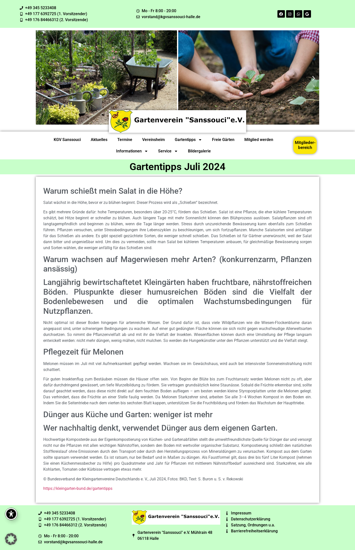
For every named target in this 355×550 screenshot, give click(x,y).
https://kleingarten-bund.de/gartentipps (77, 488)
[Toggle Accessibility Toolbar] (11, 514)
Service (168, 151)
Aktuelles (99, 139)
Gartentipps (188, 139)
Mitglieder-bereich (305, 145)
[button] (41, 78)
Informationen (132, 151)
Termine (124, 139)
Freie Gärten (223, 139)
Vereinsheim (153, 139)
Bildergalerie (199, 151)
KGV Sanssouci (67, 139)
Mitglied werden (258, 139)
